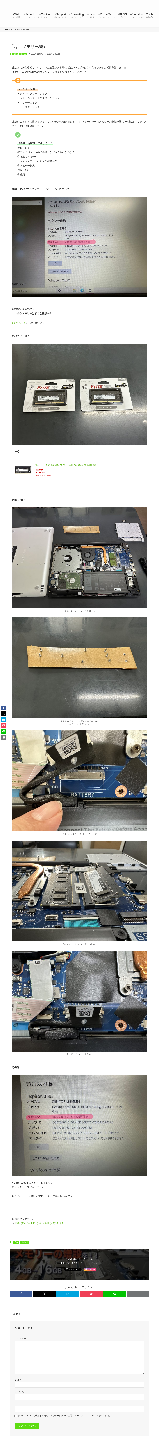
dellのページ (19, 323)
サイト (18, 1404)
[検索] (152, 1)
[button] (21, 1294)
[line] (136, 1)
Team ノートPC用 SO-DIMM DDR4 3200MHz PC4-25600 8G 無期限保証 (66, 465)
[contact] (148, 1)
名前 (18, 1379)
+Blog (15, 54)
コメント (20, 1338)
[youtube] (140, 1)
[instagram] (132, 1)
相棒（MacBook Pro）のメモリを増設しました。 (42, 1223)
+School (23, 54)
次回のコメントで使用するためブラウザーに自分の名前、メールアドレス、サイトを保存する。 (64, 1415)
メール (19, 1392)
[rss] (144, 1)
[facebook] (124, 1)
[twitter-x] (128, 1)
